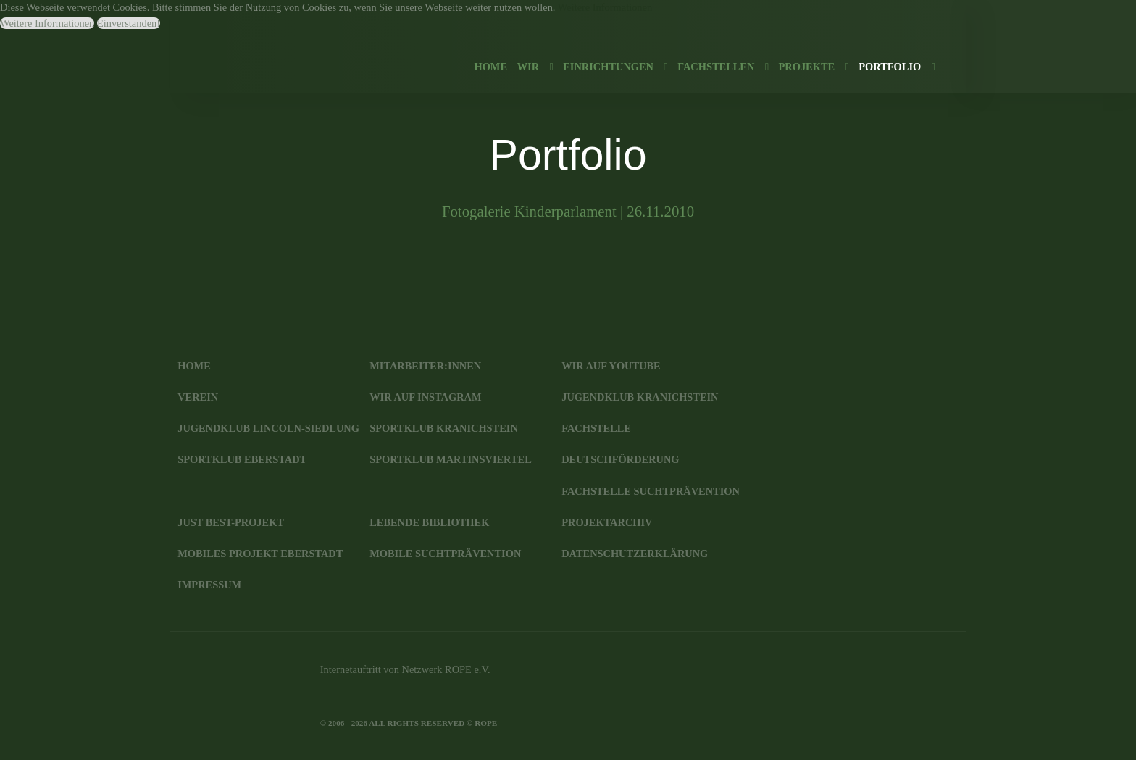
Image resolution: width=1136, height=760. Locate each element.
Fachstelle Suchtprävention (650, 491)
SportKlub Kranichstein (443, 428)
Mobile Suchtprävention (445, 553)
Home (194, 366)
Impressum (209, 584)
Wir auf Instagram (425, 397)
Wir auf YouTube (610, 366)
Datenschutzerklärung (634, 553)
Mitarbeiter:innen (425, 366)
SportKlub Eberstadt (242, 459)
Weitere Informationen (605, 7)
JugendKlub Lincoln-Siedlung (268, 428)
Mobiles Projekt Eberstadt (260, 553)
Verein (198, 397)
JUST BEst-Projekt (231, 522)
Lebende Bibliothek (429, 522)
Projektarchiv (606, 522)
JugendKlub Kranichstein (639, 397)
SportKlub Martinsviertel (450, 459)
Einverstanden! (128, 23)
